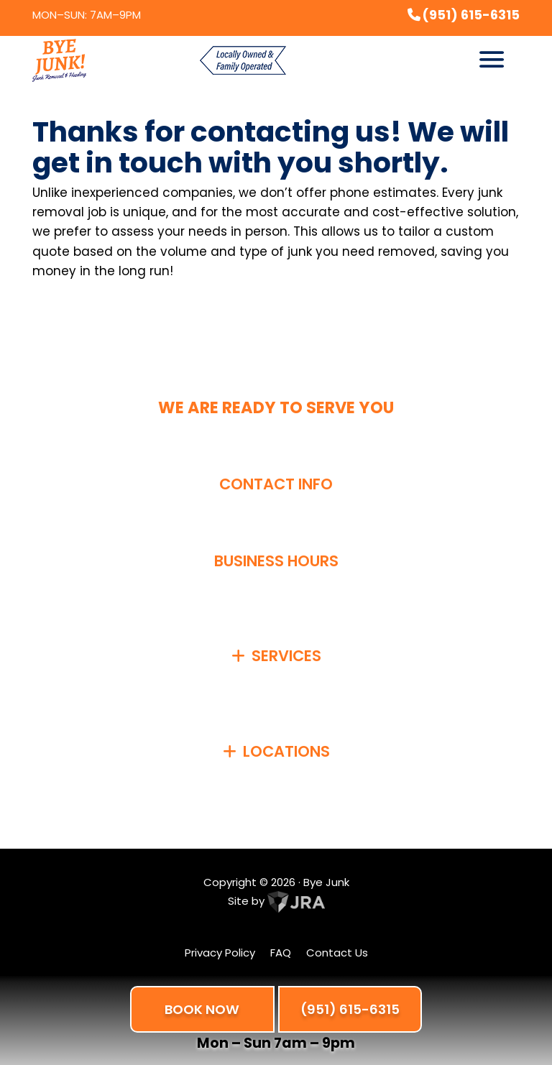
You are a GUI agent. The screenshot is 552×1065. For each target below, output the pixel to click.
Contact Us (337, 952)
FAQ (280, 952)
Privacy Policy (220, 952)
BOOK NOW (202, 1009)
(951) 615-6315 (350, 1009)
